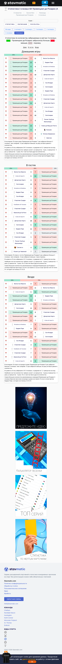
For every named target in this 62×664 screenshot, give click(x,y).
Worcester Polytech (10, 620)
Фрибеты (7, 593)
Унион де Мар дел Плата (48, 126)
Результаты (34, 24)
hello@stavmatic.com (11, 604)
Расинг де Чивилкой (18, 251)
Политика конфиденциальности (15, 583)
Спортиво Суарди (48, 70)
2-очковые (9, 33)
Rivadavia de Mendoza (48, 66)
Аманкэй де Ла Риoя (18, 212)
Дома (25, 47)
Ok (32, 662)
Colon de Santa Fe (48, 78)
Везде (37, 47)
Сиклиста (18, 247)
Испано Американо (47, 134)
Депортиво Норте (48, 74)
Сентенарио (48, 87)
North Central (8, 618)
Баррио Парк (47, 62)
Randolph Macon (9, 613)
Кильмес (48, 130)
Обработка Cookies (11, 586)
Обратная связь (14, 599)
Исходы (8, 29)
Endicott (7, 625)
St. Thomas (8, 623)
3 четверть (39, 29)
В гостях (30, 47)
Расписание (22, 24)
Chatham (7, 610)
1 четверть (18, 29)
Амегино (48, 138)
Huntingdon (8, 615)
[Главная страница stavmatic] (15, 3)
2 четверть (29, 29)
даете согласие (28, 659)
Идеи (6, 591)
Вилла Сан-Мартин (47, 58)
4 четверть (50, 29)
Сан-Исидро (48, 83)
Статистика (9, 24)
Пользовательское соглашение (15, 588)
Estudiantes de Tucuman (18, 204)
